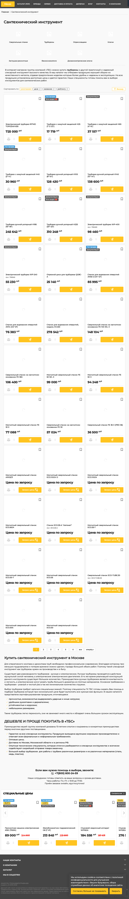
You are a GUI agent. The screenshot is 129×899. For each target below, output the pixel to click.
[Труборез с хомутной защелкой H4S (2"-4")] (23, 159)
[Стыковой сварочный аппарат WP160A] (98, 813)
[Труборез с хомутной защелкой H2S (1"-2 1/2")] (64, 109)
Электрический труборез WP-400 (105, 225)
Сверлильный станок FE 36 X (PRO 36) (105, 425)
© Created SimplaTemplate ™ (117, 896)
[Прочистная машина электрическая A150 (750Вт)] (22, 813)
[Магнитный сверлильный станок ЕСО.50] (64, 611)
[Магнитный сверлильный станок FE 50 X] (105, 360)
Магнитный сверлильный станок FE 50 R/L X (63, 376)
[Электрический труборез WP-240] (23, 260)
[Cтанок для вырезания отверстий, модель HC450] (64, 310)
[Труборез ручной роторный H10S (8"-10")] (64, 159)
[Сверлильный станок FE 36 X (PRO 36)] (105, 410)
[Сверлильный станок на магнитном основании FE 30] (64, 410)
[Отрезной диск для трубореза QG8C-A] (64, 260)
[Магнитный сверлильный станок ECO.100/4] (105, 460)
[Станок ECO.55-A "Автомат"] (64, 510)
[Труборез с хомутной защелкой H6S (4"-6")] (105, 109)
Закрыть (116, 891)
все (80, 650)
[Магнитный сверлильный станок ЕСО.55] (64, 560)
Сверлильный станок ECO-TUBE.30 (105, 576)
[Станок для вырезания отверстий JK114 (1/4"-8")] (23, 310)
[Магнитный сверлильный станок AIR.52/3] (23, 460)
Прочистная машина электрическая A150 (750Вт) (22, 830)
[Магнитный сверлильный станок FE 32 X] (23, 410)
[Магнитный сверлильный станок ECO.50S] (23, 611)
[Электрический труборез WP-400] (105, 210)
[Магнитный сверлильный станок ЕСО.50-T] (23, 560)
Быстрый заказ (14, 139)
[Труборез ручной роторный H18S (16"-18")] (23, 210)
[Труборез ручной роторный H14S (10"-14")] (105, 159)
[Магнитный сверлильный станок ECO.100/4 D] (64, 460)
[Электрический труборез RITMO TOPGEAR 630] (23, 109)
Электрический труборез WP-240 (23, 275)
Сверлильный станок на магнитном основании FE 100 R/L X (105, 327)
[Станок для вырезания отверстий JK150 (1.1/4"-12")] (105, 260)
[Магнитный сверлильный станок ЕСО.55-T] (105, 510)
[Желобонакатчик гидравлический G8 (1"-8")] (60, 813)
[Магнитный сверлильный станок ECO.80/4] (23, 510)
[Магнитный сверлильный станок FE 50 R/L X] (64, 360)
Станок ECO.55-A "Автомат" (64, 526)
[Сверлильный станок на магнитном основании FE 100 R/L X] (105, 310)
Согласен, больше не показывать (89, 891)
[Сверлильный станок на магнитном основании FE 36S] (23, 360)
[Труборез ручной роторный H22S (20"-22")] (64, 210)
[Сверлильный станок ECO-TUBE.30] (105, 560)
